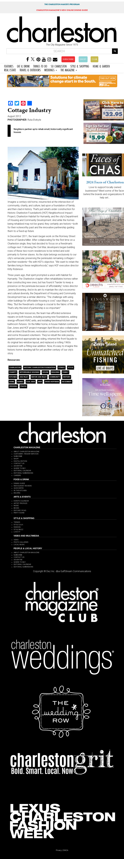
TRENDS (17, 522)
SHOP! (83, 59)
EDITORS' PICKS (20, 511)
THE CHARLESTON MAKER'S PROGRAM (62, 4)
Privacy (59, 850)
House (45, 372)
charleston (15, 367)
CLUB (94, 59)
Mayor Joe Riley (39, 377)
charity (13, 372)
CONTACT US (19, 463)
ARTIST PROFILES (20, 503)
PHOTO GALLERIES (21, 542)
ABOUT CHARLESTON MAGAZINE (26, 452)
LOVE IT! (17, 532)
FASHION (17, 527)
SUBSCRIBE (68, 59)
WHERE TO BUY (20, 468)
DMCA (65, 850)
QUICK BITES (19, 488)
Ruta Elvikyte (34, 119)
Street (61, 367)
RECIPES (17, 493)
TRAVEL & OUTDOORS (30, 70)
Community (55, 377)
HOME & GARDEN (101, 66)
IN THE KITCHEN (20, 491)
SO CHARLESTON (59, 66)
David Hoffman (52, 382)
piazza (23, 386)
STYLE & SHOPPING (79, 66)
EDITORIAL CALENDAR (22, 471)
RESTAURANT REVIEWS (23, 486)
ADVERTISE (18, 466)
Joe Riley (24, 377)
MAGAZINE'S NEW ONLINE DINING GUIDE (62, 10)
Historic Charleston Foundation (39, 367)
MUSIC (16, 506)
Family (65, 372)
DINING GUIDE (19, 483)
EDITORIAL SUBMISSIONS (23, 473)
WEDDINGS (50, 70)
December (66, 382)
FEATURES (8, 66)
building (55, 372)
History (66, 377)
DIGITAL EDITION (20, 461)
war (40, 382)
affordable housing (29, 372)
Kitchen (13, 377)
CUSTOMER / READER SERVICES (26, 454)
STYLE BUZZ (18, 530)
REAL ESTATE (10, 70)
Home (11, 382)
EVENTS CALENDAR (21, 501)
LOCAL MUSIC (19, 545)
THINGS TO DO (40, 66)
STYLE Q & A (18, 525)
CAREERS (17, 475)
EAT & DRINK (23, 66)
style (70, 367)
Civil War (30, 382)
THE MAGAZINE (69, 70)
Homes (20, 382)
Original (13, 386)
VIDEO (16, 540)
